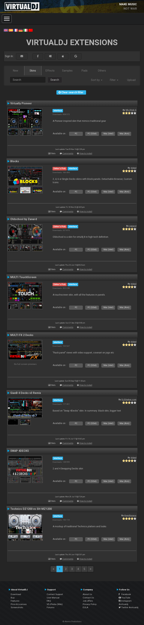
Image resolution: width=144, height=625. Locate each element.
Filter (114, 79)
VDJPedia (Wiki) (55, 604)
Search (54, 79)
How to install (86, 153)
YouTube (124, 597)
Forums (50, 607)
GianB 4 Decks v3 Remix (25, 392)
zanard (132, 226)
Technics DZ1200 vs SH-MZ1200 (31, 508)
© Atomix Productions (72, 621)
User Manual (53, 597)
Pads (85, 70)
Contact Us (88, 597)
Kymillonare (130, 515)
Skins (33, 70)
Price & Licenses (19, 604)
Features (15, 601)
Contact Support (55, 594)
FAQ (49, 601)
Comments (67, 153)
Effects (50, 70)
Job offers (88, 601)
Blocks (14, 161)
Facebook (125, 594)
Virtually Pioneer (21, 103)
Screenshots (17, 607)
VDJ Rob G (131, 110)
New (15, 70)
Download (16, 594)
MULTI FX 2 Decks (21, 335)
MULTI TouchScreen (23, 277)
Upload (131, 79)
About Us (87, 594)
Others (102, 70)
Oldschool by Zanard (23, 219)
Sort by (96, 79)
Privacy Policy (90, 604)
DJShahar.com (129, 399)
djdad (133, 168)
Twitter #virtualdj (128, 607)
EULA (85, 607)
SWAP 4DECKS (19, 450)
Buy (13, 597)
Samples (67, 70)
